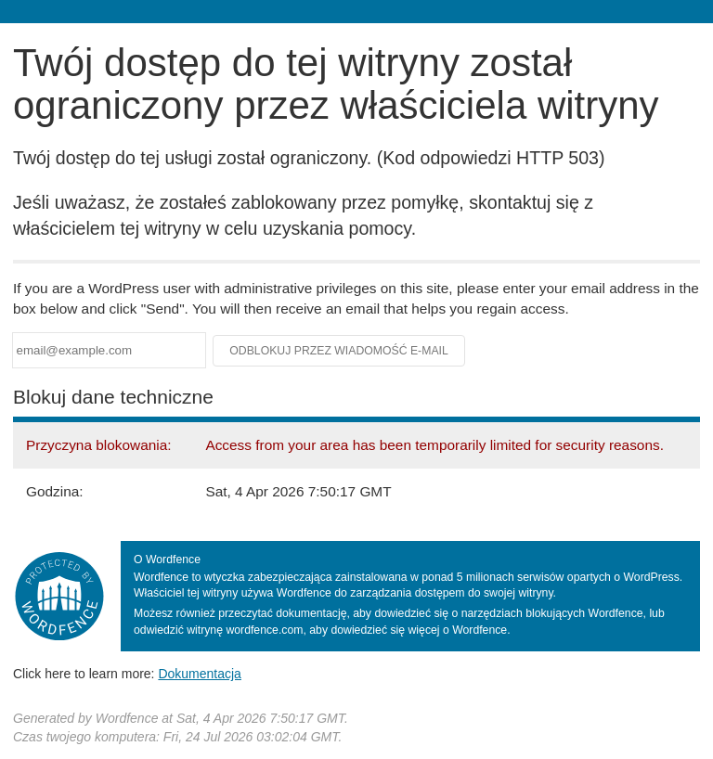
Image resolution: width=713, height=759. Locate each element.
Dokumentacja (199, 673)
